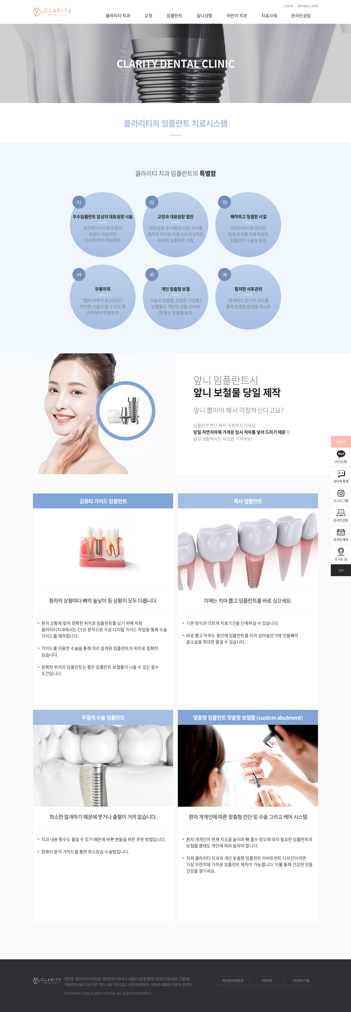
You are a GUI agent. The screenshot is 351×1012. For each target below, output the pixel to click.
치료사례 (269, 15)
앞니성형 (204, 15)
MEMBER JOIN (308, 6)
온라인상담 (301, 15)
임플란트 (174, 15)
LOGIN (288, 6)
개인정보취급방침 (232, 980)
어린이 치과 (237, 15)
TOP (341, 570)
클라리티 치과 (118, 15)
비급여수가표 (301, 980)
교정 (148, 15)
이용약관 (267, 980)
